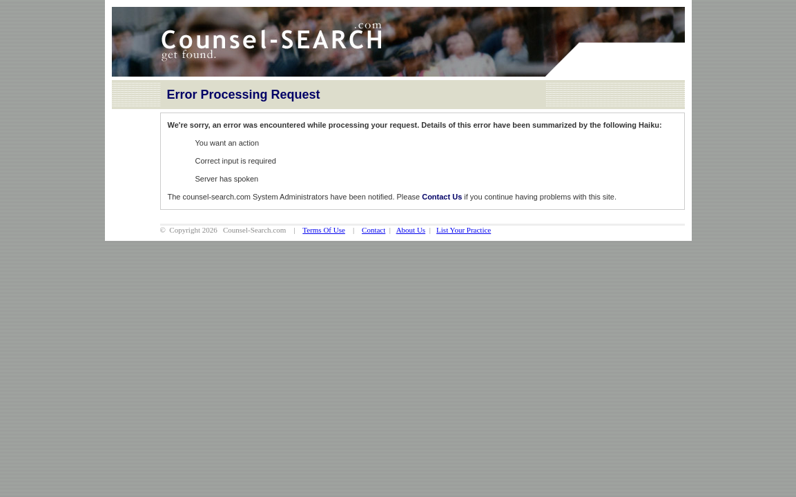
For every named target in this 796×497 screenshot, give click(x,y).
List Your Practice (463, 230)
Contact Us (442, 197)
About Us (410, 230)
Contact (373, 230)
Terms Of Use (323, 230)
